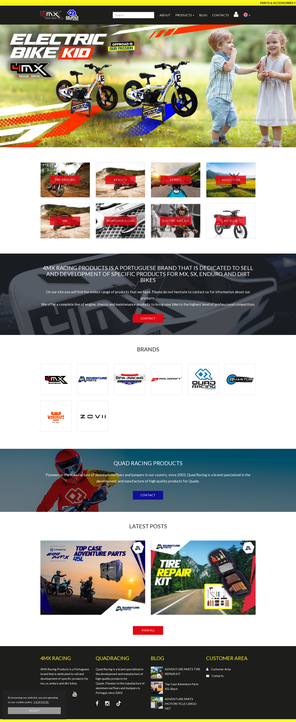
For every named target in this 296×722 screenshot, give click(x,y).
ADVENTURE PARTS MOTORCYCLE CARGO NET (181, 703)
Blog (203, 15)
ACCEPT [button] (34, 710)
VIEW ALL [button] (148, 630)
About (165, 15)
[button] (247, 15)
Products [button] (184, 15)
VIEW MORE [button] (41, 702)
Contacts (220, 15)
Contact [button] (148, 318)
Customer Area (221, 669)
